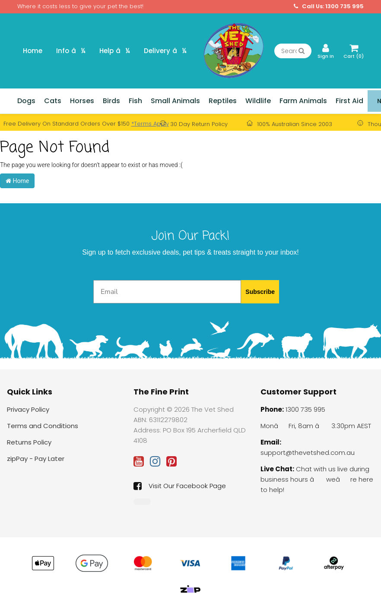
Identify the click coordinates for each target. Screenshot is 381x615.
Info (71, 50)
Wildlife (258, 101)
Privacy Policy (28, 409)
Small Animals (175, 101)
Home (32, 50)
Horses (82, 101)
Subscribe (260, 291)
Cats (52, 101)
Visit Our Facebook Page (179, 486)
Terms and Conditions (42, 425)
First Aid (349, 101)
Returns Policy (29, 442)
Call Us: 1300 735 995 (329, 6)
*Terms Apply (150, 124)
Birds (111, 101)
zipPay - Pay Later (35, 458)
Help (114, 50)
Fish (135, 101)
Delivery (165, 50)
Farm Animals (303, 101)
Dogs (26, 101)
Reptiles (223, 101)
